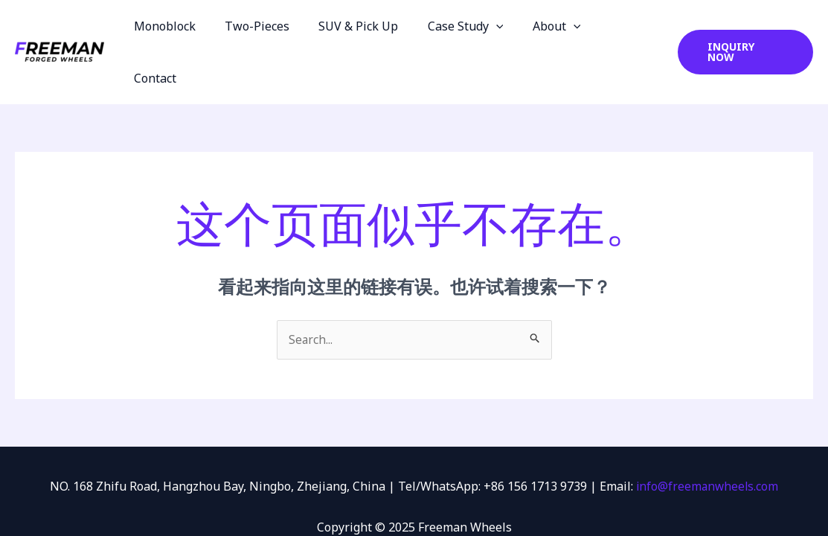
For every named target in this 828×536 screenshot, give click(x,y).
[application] (505, 26)
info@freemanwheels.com (707, 435)
